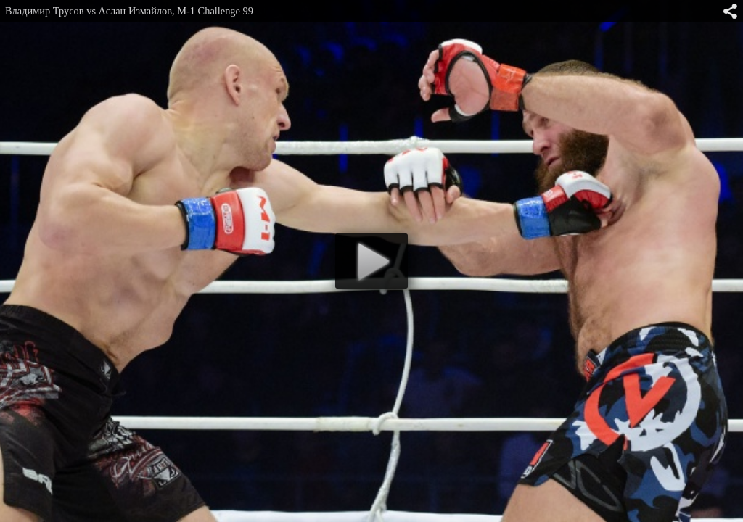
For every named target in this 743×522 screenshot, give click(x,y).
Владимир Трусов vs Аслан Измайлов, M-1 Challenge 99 (129, 11)
